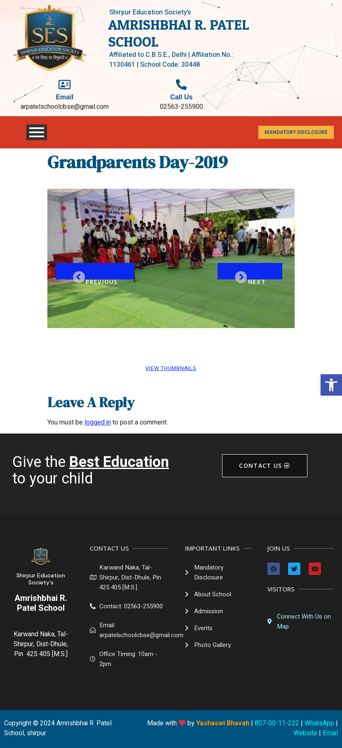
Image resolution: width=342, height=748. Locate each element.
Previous (101, 278)
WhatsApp (319, 723)
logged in (97, 422)
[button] (331, 385)
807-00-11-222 (277, 723)
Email (330, 733)
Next (257, 278)
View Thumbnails (170, 368)
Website (305, 733)
